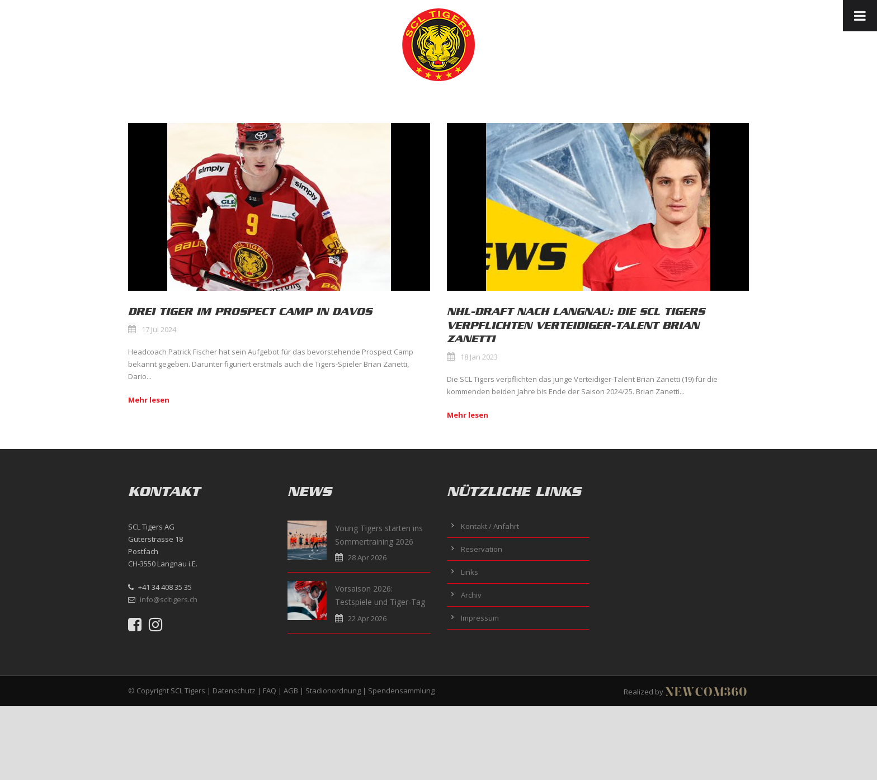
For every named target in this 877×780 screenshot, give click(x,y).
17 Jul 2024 (159, 329)
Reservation (481, 549)
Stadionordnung (333, 691)
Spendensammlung (401, 691)
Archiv (471, 595)
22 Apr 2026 (367, 618)
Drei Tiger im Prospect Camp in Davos (250, 311)
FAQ (269, 691)
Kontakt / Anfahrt (490, 526)
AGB (291, 691)
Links (469, 572)
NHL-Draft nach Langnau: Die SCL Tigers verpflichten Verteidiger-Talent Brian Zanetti (576, 325)
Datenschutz (234, 691)
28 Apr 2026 (367, 557)
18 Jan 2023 (479, 357)
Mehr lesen (148, 400)
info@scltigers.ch (168, 599)
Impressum (480, 618)
